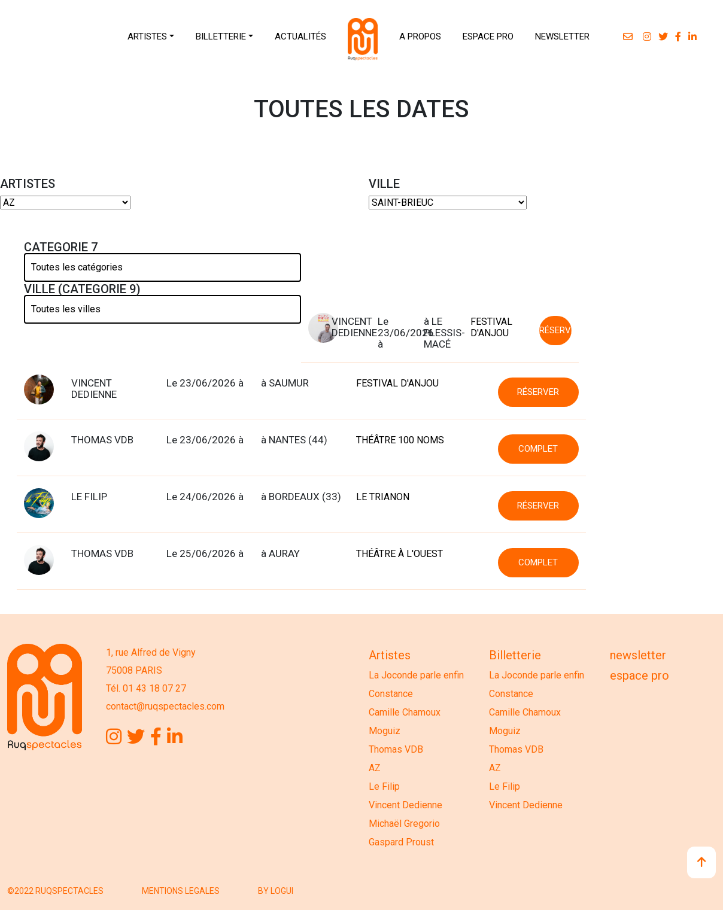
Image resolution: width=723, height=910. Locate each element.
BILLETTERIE (221, 36)
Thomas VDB (396, 749)
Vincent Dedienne (405, 805)
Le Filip (384, 786)
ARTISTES (147, 36)
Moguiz (384, 730)
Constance (391, 693)
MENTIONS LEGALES (181, 891)
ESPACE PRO (488, 36)
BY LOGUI (275, 891)
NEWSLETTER (562, 36)
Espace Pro (639, 675)
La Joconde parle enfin (416, 675)
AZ (375, 768)
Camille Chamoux (405, 712)
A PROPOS (420, 36)
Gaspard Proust (401, 842)
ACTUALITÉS (300, 36)
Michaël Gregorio (404, 823)
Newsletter (638, 655)
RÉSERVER (555, 330)
